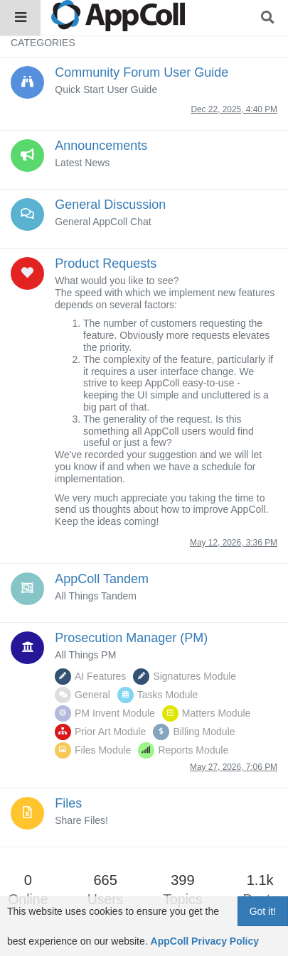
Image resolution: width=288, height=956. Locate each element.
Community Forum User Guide (141, 72)
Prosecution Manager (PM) (131, 638)
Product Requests (105, 263)
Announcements (101, 145)
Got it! (263, 911)
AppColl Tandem (102, 579)
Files (68, 803)
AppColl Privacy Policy (205, 941)
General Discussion (110, 204)
